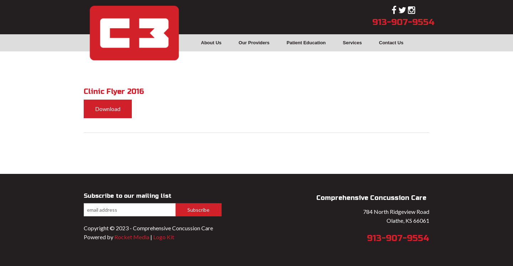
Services (352, 42)
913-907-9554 (403, 22)
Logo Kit (163, 237)
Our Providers (254, 42)
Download (107, 108)
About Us (211, 42)
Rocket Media (131, 237)
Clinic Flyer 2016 (114, 91)
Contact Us (391, 42)
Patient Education (306, 42)
